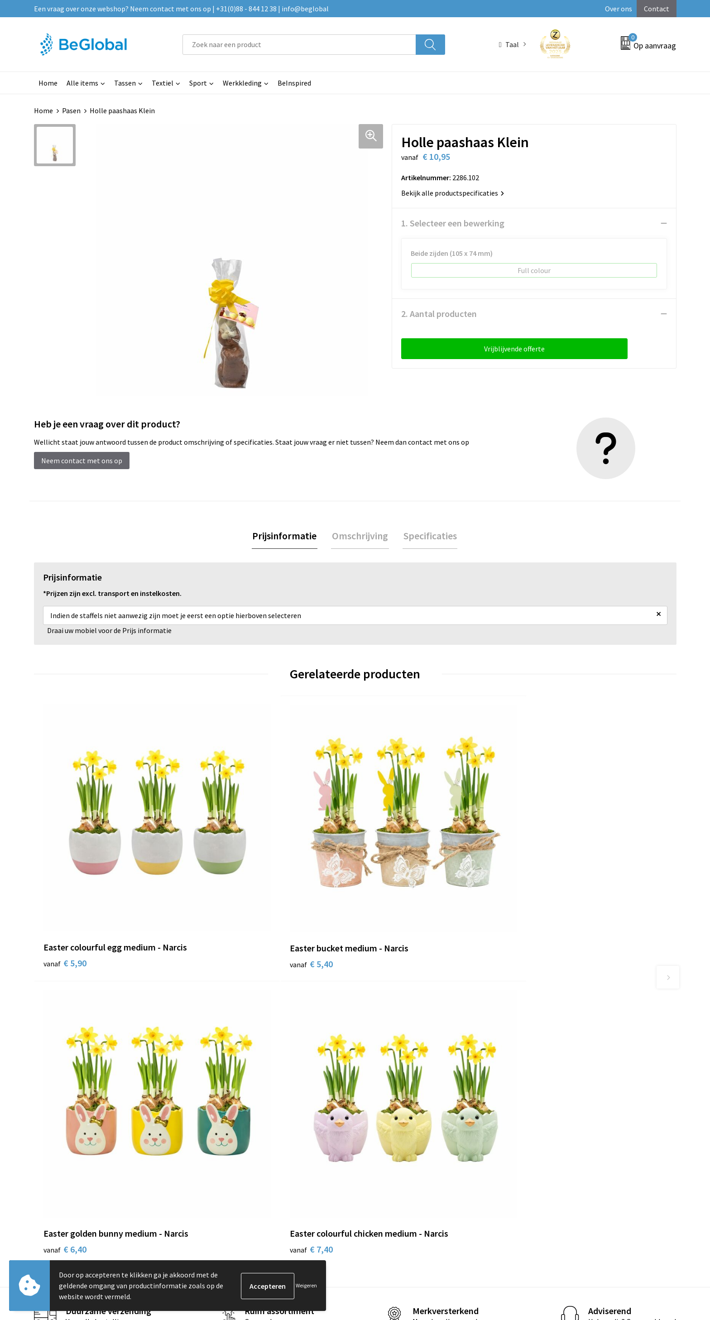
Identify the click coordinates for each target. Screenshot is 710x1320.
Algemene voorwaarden (558, 1032)
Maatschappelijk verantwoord (331, 1046)
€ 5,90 (64, 892)
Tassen (125, 82)
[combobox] (299, 44)
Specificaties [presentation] (428, 536)
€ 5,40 (225, 878)
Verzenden (641, 1231)
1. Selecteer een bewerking (452, 223)
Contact (656, 8)
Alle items (82, 82)
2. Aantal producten (439, 313)
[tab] (286, 536)
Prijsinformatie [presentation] (286, 536)
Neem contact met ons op (81, 460)
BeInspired (294, 82)
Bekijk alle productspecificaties (452, 192)
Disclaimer (538, 1073)
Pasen (71, 110)
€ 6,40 (386, 892)
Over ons (618, 8)
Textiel (162, 82)
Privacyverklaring (549, 1060)
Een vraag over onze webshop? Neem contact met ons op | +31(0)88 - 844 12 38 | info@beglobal (181, 8)
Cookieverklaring (548, 1046)
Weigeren (306, 1285)
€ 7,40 (546, 892)
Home (48, 82)
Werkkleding (242, 82)
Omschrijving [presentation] (360, 536)
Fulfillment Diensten (317, 1060)
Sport (198, 82)
